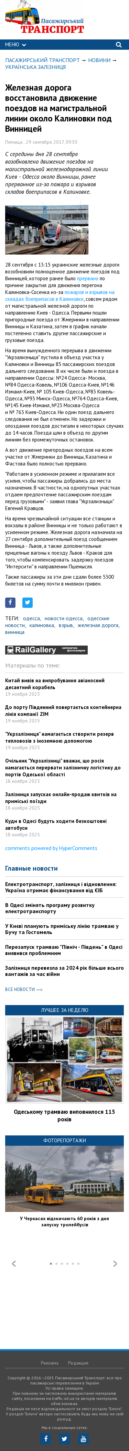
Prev (13, 1263)
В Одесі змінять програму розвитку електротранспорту (50, 908)
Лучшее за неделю (64, 1010)
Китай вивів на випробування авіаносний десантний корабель (55, 684)
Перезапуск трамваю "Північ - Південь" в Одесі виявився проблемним (63, 949)
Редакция (78, 1363)
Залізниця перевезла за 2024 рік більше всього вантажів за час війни (64, 970)
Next (115, 1263)
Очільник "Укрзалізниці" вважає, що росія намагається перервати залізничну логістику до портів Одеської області (63, 767)
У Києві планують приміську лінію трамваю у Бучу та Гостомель (62, 928)
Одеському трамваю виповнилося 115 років (64, 1115)
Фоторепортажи (64, 1140)
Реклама (49, 1363)
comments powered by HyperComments (51, 848)
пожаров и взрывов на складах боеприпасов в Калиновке (60, 295)
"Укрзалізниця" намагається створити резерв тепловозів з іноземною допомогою (59, 737)
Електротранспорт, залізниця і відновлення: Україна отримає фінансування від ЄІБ (61, 887)
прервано (87, 278)
